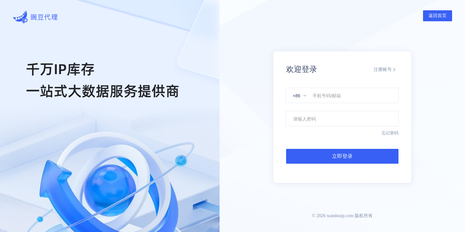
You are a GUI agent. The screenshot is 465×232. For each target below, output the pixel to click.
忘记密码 (390, 132)
